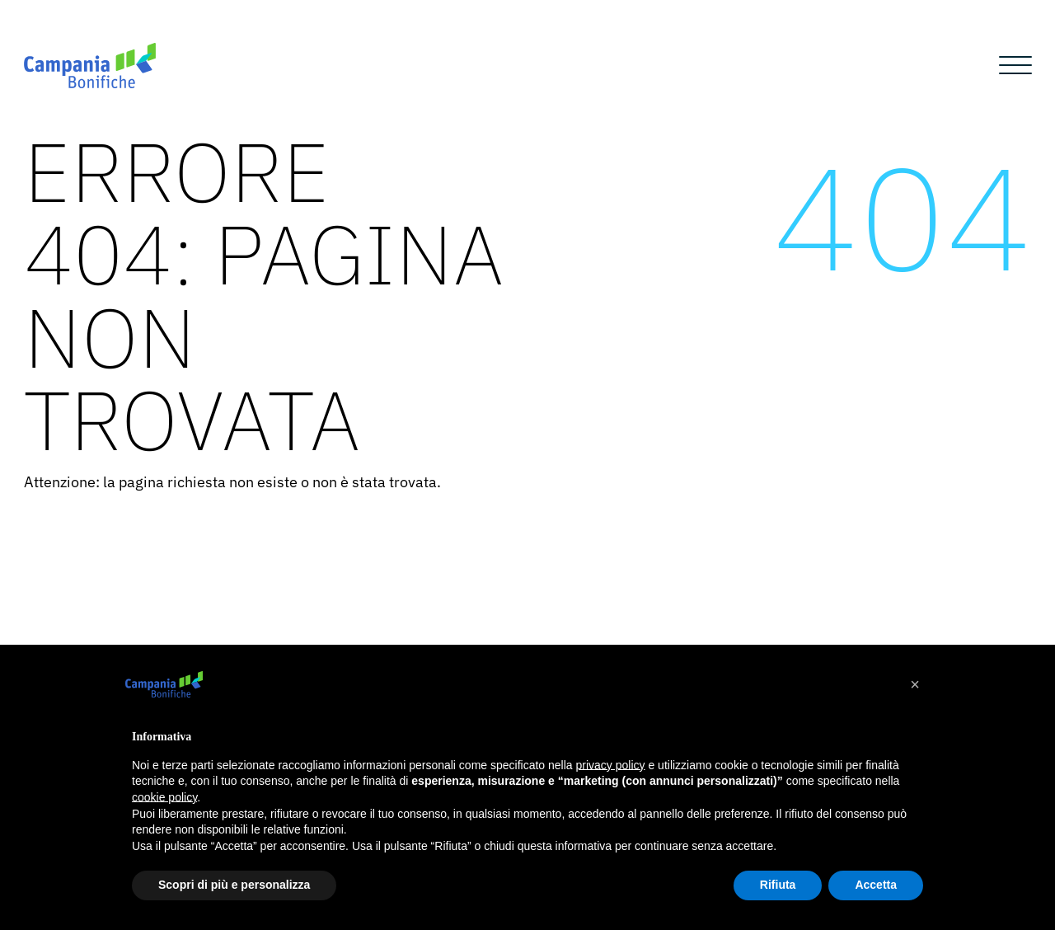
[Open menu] (1015, 66)
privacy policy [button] (610, 765)
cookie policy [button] (164, 797)
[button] (915, 684)
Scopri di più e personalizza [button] (234, 884)
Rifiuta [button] (778, 884)
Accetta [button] (876, 884)
